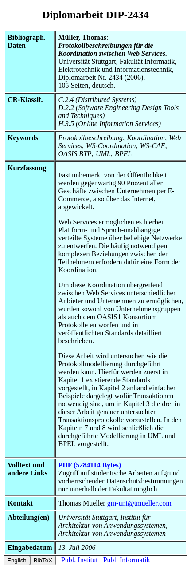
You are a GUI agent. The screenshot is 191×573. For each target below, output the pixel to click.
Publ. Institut (79, 560)
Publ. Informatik (126, 560)
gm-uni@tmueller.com (139, 503)
